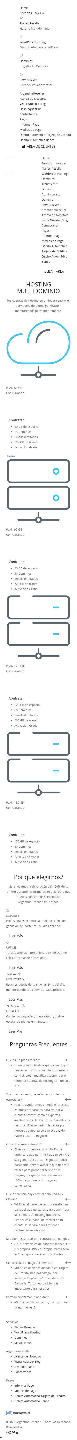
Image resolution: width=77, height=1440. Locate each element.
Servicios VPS (29, 80)
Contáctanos (28, 114)
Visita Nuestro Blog (33, 104)
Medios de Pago (30, 130)
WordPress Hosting (33, 42)
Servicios (26, 13)
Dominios (26, 61)
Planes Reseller (30, 23)
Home (24, 8)
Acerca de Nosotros (33, 99)
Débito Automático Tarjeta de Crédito (45, 135)
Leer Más (16, 935)
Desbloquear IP (30, 109)
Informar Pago (29, 124)
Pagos (24, 119)
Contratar (16, 420)
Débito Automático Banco (37, 140)
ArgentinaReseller (32, 93)
